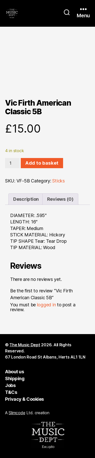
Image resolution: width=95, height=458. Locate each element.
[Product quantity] (12, 163)
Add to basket (42, 163)
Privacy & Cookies (24, 399)
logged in (46, 304)
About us (14, 371)
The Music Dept (24, 344)
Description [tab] (26, 199)
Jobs (10, 385)
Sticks (58, 180)
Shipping (14, 378)
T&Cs (11, 392)
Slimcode (17, 412)
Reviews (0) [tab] (60, 199)
